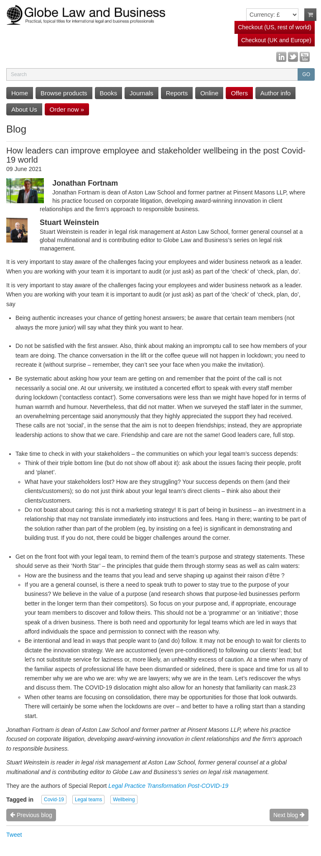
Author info (275, 93)
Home (19, 93)
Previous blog (31, 815)
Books (108, 93)
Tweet (14, 834)
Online (209, 93)
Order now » (67, 109)
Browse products (64, 93)
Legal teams (88, 799)
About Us (24, 109)
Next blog (289, 815)
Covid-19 (54, 799)
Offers (239, 93)
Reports (177, 93)
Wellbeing (124, 799)
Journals (141, 93)
